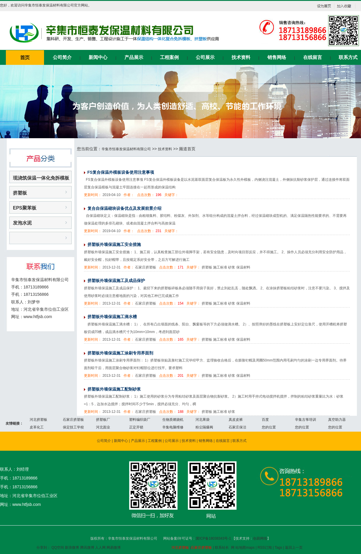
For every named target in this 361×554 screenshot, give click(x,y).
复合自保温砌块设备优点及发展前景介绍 (124, 208)
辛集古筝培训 (305, 420)
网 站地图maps (243, 547)
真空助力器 (337, 420)
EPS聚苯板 (24, 207)
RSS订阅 (264, 547)
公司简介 (62, 57)
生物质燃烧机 (172, 420)
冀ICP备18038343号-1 (214, 538)
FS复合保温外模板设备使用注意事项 (120, 172)
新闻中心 (98, 57)
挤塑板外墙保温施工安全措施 (114, 244)
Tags (278, 547)
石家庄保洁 (237, 427)
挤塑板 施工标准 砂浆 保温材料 (226, 267)
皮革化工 (37, 427)
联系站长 (222, 547)
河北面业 (103, 427)
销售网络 (276, 57)
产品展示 (133, 57)
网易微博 (114, 547)
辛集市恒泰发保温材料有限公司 (126, 149)
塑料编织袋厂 (139, 420)
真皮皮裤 (236, 420)
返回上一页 (294, 547)
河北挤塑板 (38, 420)
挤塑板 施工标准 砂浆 (218, 412)
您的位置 (269, 427)
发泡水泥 (22, 222)
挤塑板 (20, 192)
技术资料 (241, 57)
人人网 (100, 547)
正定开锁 (136, 427)
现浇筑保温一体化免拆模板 (41, 177)
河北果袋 (202, 420)
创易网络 (260, 538)
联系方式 (348, 57)
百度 (265, 420)
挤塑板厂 (103, 420)
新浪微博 (72, 547)
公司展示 (205, 57)
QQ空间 (57, 547)
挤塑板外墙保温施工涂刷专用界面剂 (120, 353)
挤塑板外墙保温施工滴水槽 (112, 316)
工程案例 (169, 57)
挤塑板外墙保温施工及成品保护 (116, 280)
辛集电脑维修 (172, 427)
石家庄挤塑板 (73, 420)
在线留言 (312, 57)
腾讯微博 (87, 547)
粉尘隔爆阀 (204, 427)
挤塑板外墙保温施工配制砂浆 (114, 389)
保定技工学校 (73, 427)
